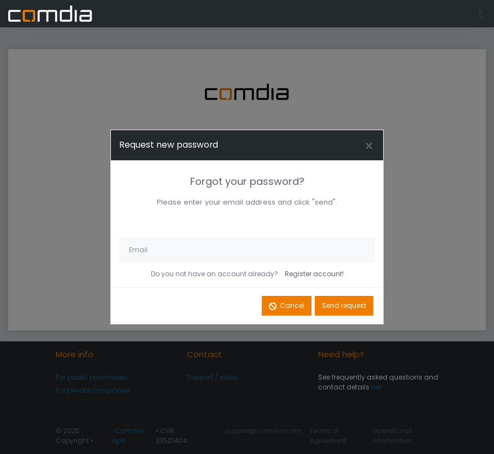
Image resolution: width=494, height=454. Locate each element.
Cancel (292, 305)
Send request (344, 305)
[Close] (368, 145)
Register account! (314, 273)
